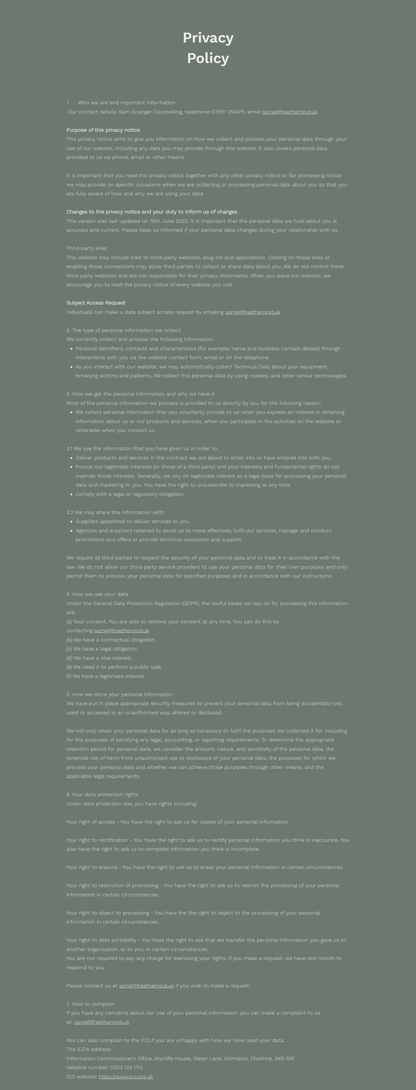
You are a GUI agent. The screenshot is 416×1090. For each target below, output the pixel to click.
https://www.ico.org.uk (126, 1077)
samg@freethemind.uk (289, 112)
